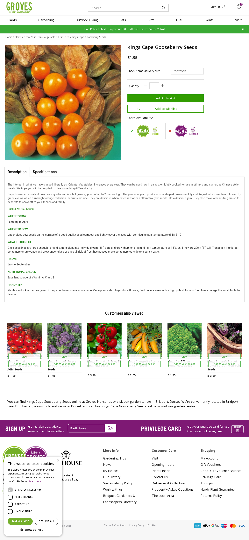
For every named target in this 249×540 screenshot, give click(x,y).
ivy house (70, 8)
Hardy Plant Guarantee (218, 489)
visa (241, 525)
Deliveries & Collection (168, 483)
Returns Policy (211, 496)
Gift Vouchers (211, 464)
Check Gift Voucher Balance (221, 471)
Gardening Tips (114, 458)
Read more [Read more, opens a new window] (35, 481)
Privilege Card (211, 477)
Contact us (160, 477)
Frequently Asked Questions (172, 489)
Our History (112, 477)
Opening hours (163, 464)
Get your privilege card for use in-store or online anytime (208, 428)
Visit (155, 458)
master (233, 525)
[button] (33, 530)
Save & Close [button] (20, 521)
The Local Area (163, 496)
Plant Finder (161, 471)
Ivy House (110, 471)
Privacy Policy (137, 525)
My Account (209, 458)
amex (198, 525)
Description (17, 171)
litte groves (46, 8)
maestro (224, 525)
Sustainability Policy (117, 483)
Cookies (152, 525)
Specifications (45, 171)
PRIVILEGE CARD (161, 428)
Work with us (113, 489)
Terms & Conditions (115, 525)
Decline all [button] (46, 521)
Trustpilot (208, 483)
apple (206, 525)
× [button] (57, 460)
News (107, 464)
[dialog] (33, 496)
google (215, 525)
